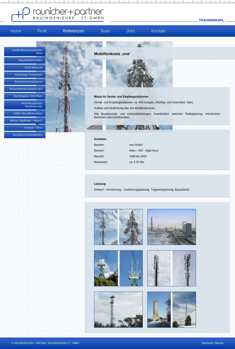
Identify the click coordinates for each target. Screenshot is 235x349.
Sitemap (219, 343)
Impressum (207, 343)
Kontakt (158, 31)
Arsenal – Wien (33, 127)
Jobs (130, 31)
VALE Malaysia (33, 67)
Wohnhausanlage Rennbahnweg (31, 105)
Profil (42, 31)
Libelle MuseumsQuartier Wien (27, 51)
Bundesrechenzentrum (28, 81)
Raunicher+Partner (57, 14)
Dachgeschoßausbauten (27, 134)
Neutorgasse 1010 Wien (28, 96)
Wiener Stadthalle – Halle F (26, 120)
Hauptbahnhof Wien (30, 60)
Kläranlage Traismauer (28, 74)
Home (15, 31)
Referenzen (73, 31)
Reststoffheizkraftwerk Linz (25, 88)
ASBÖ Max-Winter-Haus (28, 113)
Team (105, 31)
